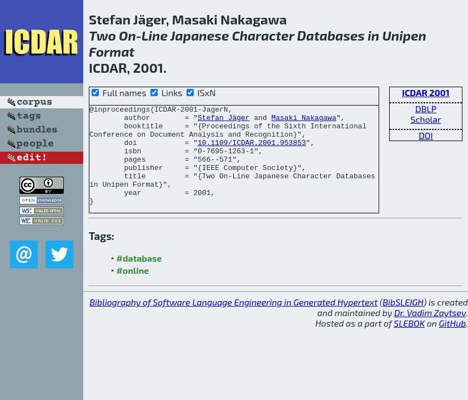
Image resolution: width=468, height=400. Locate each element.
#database (139, 278)
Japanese (199, 35)
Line (155, 35)
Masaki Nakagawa (303, 121)
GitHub (452, 343)
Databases (331, 35)
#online (133, 290)
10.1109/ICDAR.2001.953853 (252, 151)
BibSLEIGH (403, 322)
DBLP (425, 108)
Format (111, 51)
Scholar (425, 119)
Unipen (404, 35)
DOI (426, 135)
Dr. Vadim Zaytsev (430, 332)
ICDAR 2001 (426, 92)
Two (102, 35)
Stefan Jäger (224, 121)
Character (263, 35)
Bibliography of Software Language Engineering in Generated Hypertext (233, 322)
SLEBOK (409, 343)
